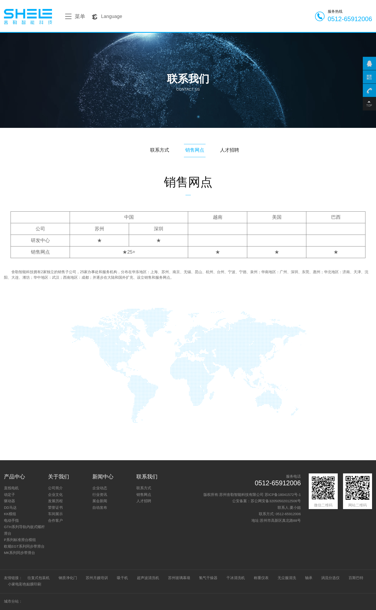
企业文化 (55, 495)
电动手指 (11, 521)
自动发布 (99, 508)
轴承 (308, 578)
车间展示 (55, 514)
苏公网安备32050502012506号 (276, 501)
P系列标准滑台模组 (20, 540)
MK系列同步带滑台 (19, 553)
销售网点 (194, 150)
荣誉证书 (55, 508)
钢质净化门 (68, 578)
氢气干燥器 (208, 578)
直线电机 (11, 488)
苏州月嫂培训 (97, 578)
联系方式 (159, 150)
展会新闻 (99, 501)
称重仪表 (261, 578)
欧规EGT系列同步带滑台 (24, 546)
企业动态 (99, 488)
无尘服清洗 (287, 578)
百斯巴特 (356, 578)
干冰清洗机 (235, 578)
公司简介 (55, 488)
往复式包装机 (38, 578)
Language (107, 16)
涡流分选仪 (330, 578)
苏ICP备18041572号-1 (283, 495)
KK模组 (10, 514)
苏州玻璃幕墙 (179, 578)
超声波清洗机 (148, 578)
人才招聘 (229, 150)
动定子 (9, 495)
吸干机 (122, 578)
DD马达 (10, 508)
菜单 (75, 16)
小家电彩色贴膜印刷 (24, 584)
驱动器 (9, 501)
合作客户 (55, 521)
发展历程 (55, 501)
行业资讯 (99, 495)
